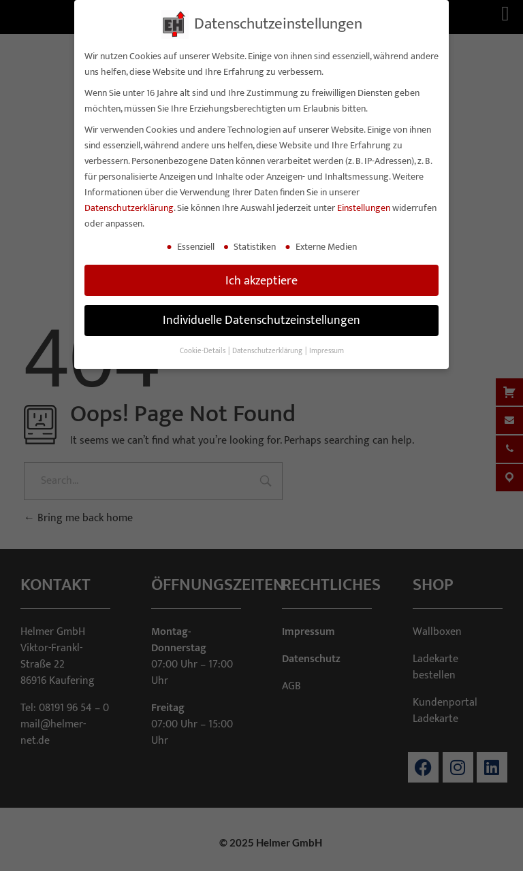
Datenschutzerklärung (129, 208)
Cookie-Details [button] (203, 351)
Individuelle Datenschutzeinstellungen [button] (261, 320)
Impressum (326, 351)
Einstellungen (363, 208)
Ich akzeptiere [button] (261, 281)
